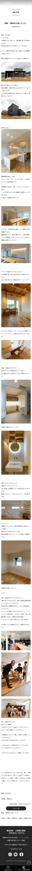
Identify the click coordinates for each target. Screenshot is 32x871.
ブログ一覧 (16, 808)
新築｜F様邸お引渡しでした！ (10, 813)
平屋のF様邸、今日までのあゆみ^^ (20, 804)
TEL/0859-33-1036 (16, 849)
